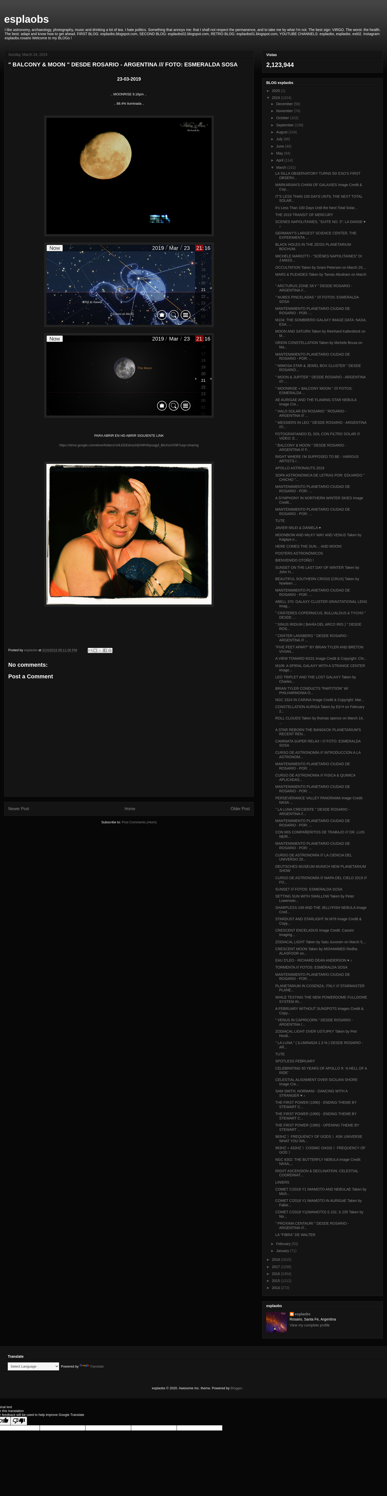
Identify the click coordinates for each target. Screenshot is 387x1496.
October (283, 118)
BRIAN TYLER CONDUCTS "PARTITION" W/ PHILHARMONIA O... (311, 690)
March (281, 167)
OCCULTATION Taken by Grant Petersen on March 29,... (320, 267)
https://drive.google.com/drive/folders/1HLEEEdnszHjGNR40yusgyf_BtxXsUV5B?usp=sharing (129, 445)
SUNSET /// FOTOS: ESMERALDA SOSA (308, 889)
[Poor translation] (19, 1421)
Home (130, 809)
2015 (276, 1281)
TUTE (280, 521)
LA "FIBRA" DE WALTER (295, 1235)
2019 (276, 98)
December (285, 104)
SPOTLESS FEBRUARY (295, 1061)
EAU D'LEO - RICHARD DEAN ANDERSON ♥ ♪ (313, 960)
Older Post (240, 809)
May (280, 153)
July (280, 139)
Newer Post (18, 809)
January (283, 1251)
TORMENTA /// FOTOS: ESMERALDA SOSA (311, 967)
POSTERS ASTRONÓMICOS (299, 553)
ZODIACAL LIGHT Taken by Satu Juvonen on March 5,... (320, 942)
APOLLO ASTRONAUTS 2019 (299, 468)
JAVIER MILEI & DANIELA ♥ (298, 528)
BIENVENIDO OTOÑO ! (294, 560)
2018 (276, 1259)
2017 (276, 1267)
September (285, 125)
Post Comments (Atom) (139, 822)
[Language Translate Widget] (33, 1366)
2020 (276, 91)
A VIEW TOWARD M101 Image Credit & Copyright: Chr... (321, 658)
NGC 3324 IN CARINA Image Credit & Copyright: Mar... (319, 700)
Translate (92, 1366)
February (284, 1244)
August (282, 132)
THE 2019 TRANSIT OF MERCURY (304, 215)
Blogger (236, 1388)
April (280, 160)
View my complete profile (310, 1325)
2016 (276, 1274)
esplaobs (26, 19)
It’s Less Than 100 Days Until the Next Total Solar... (316, 208)
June (280, 146)
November (285, 111)
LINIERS (282, 1182)
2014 (276, 1288)
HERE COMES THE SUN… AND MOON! (308, 546)
